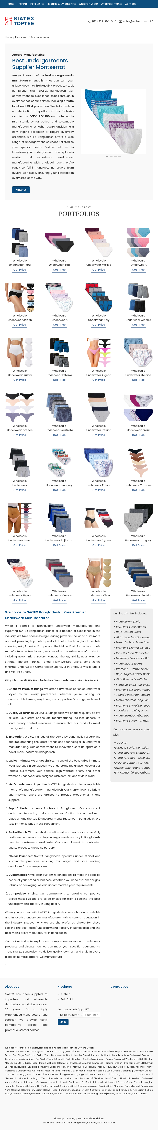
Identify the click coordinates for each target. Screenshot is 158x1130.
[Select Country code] (70, 1015)
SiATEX (9, 994)
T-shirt (65, 994)
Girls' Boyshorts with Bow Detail (137, 679)
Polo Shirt (67, 999)
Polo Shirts (37, 4)
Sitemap (59, 1118)
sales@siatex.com (133, 21)
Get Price (19, 270)
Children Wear (88, 4)
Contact (130, 4)
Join (63, 1022)
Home (10, 4)
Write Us (21, 190)
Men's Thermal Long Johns (134, 700)
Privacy (71, 1118)
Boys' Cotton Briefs (128, 632)
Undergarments (111, 4)
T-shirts (22, 4)
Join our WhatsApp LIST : (74, 1009)
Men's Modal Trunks (129, 664)
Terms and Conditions (91, 1118)
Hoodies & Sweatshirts (61, 4)
